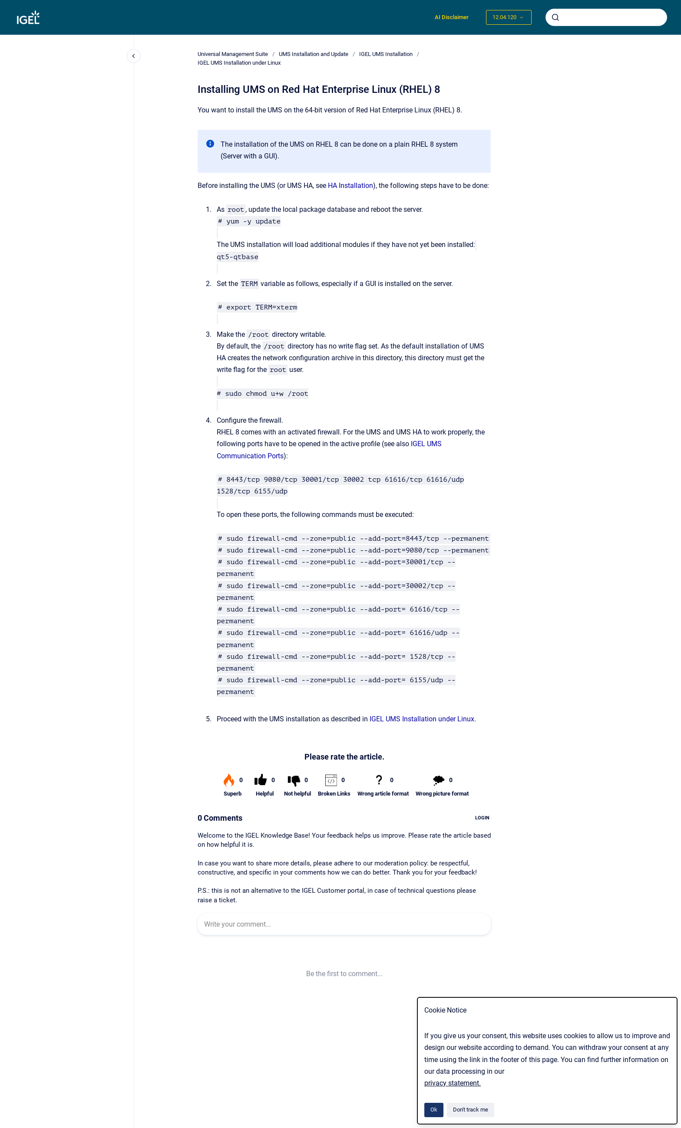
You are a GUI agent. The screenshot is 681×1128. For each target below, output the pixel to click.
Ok (433, 1109)
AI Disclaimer (452, 17)
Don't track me (470, 1109)
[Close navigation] (134, 56)
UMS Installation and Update (313, 54)
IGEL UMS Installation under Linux (239, 62)
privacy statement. (452, 1083)
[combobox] (606, 17)
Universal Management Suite (233, 54)
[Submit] (555, 17)
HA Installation (350, 185)
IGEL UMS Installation (386, 54)
